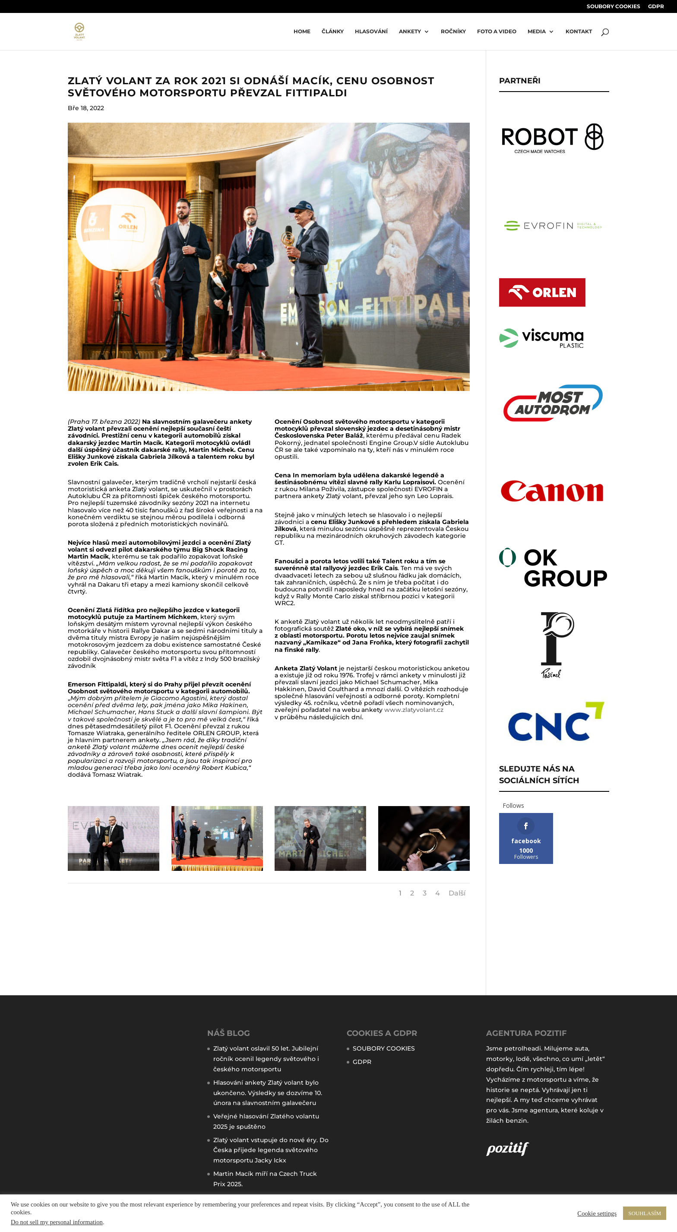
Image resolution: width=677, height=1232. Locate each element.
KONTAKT (579, 32)
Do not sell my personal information (57, 1222)
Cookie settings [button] (597, 1213)
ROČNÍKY (453, 32)
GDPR (656, 7)
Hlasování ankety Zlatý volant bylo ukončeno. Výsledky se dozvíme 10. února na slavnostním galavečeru (267, 1093)
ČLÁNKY (333, 32)
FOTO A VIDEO (496, 32)
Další (457, 893)
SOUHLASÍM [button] (644, 1213)
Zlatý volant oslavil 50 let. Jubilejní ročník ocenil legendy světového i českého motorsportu (266, 1059)
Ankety (410, 32)
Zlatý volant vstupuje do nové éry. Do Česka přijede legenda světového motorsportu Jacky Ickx (271, 1150)
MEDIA (537, 32)
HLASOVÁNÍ (371, 32)
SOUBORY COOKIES (613, 7)
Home (302, 32)
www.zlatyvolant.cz (413, 710)
